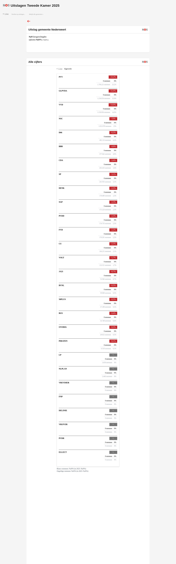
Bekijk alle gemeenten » (36, 14)
